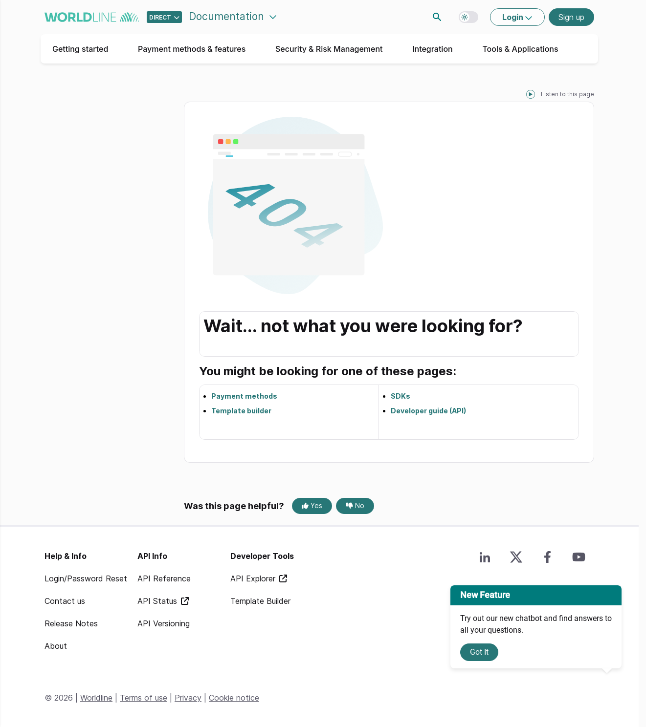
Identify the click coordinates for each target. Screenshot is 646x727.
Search (437, 17)
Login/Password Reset (86, 578)
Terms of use (143, 698)
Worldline (96, 698)
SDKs (400, 396)
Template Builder (260, 601)
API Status (158, 601)
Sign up (571, 17)
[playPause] (530, 94)
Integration (432, 49)
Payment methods (244, 396)
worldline (92, 17)
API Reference (164, 578)
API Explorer (254, 578)
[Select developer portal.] (164, 17)
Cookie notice (234, 698)
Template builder (241, 410)
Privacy (188, 698)
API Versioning (163, 623)
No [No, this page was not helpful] (355, 505)
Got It (479, 652)
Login (513, 17)
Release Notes (71, 623)
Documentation (228, 16)
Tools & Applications (520, 49)
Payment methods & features (191, 49)
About (56, 646)
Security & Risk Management (329, 49)
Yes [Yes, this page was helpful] (312, 505)
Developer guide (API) (428, 410)
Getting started (80, 49)
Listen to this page (567, 94)
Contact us (65, 601)
